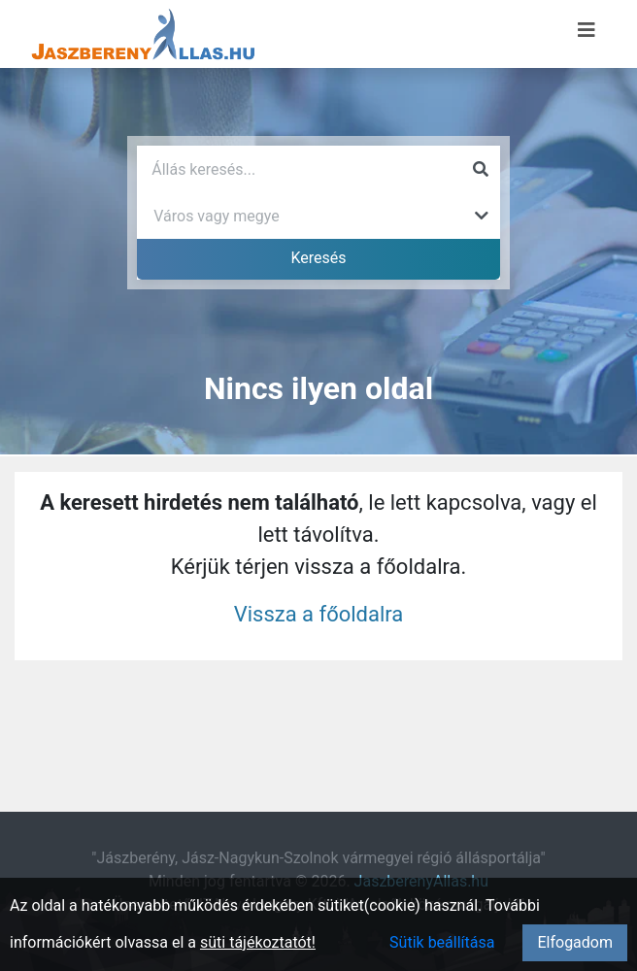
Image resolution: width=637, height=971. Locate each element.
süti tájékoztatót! (258, 942)
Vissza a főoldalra (319, 614)
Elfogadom (575, 942)
